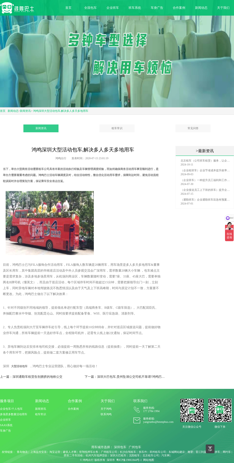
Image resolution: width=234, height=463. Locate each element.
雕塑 (190, 452)
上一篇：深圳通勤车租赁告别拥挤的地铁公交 (31, 376)
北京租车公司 (151, 455)
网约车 (227, 452)
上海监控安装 (38, 452)
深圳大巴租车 (118, 455)
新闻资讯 (25, 110)
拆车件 (143, 452)
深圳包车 (120, 447)
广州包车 (135, 447)
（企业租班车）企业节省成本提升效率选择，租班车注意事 (206, 170)
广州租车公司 (109, 452)
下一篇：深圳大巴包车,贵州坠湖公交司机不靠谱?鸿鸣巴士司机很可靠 (125, 376)
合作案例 (179, 7)
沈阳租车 (134, 455)
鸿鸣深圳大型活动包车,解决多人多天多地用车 (61, 110)
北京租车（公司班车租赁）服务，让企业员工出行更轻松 (206, 160)
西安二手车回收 (73, 455)
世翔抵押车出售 (88, 452)
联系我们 (140, 401)
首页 (68, 7)
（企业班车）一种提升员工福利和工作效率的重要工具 (206, 180)
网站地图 (148, 460)
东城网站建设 (176, 452)
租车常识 (117, 128)
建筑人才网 (69, 452)
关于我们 (223, 7)
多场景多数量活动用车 (13, 414)
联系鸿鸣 (106, 414)
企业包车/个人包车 (11, 408)
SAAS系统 (6, 425)
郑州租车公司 (158, 452)
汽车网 (165, 455)
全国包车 (90, 7)
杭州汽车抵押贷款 (96, 455)
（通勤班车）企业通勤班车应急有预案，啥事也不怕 (206, 199)
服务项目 (7, 401)
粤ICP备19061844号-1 (129, 460)
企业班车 (112, 7)
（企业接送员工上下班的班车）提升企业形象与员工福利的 (206, 189)
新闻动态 (201, 7)
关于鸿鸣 (106, 408)
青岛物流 (22, 452)
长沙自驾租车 (128, 452)
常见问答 (193, 128)
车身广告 (157, 7)
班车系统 (135, 7)
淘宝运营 (54, 452)
